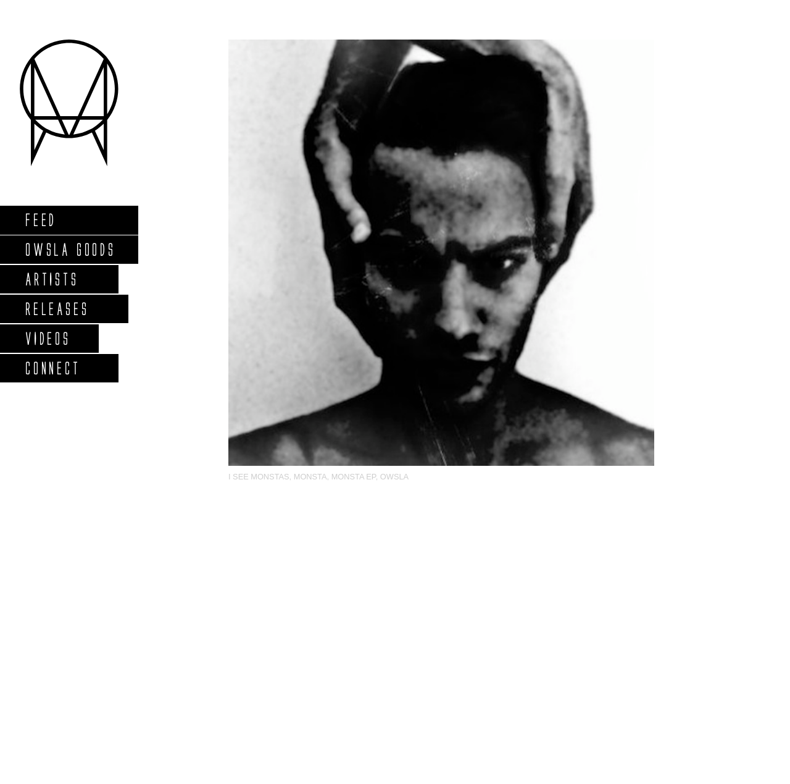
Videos (47, 338)
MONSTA (310, 476)
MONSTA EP (353, 476)
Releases (56, 308)
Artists (51, 279)
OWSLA (394, 476)
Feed (40, 219)
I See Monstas (258, 476)
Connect (52, 368)
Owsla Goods (70, 249)
